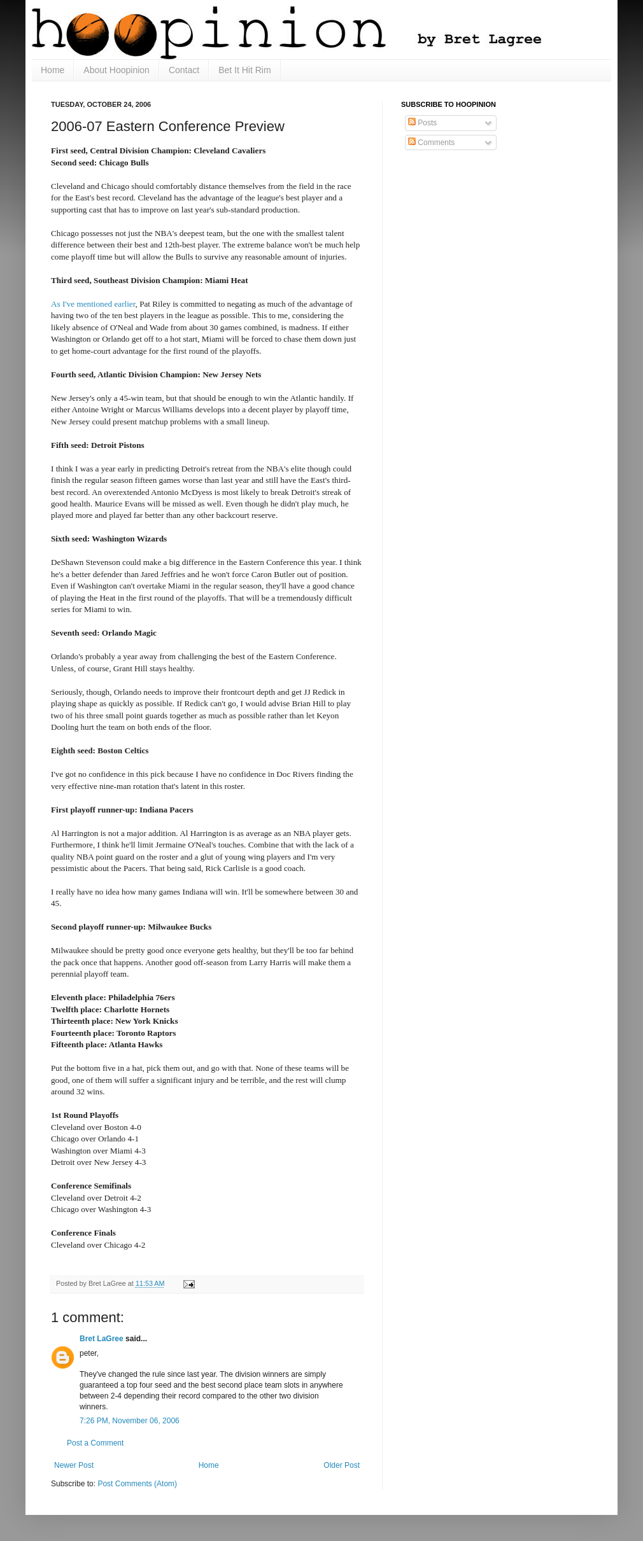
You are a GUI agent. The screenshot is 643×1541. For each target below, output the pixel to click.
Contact (184, 70)
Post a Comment (95, 1443)
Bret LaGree (102, 1338)
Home (52, 70)
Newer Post (74, 1465)
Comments (431, 142)
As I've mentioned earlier (93, 304)
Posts (422, 122)
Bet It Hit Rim (244, 70)
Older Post (341, 1465)
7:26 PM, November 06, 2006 (130, 1420)
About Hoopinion (116, 70)
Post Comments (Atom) (137, 1483)
